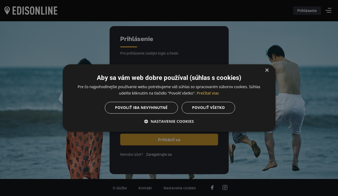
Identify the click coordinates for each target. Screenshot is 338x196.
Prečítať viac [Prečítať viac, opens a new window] (208, 93)
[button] (169, 121)
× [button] (267, 70)
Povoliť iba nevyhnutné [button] (141, 107)
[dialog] (169, 98)
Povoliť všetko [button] (208, 107)
